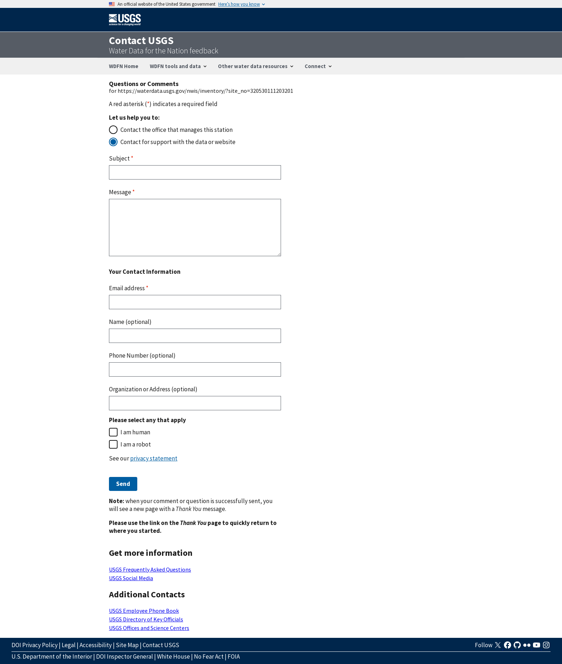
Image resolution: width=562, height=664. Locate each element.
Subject (121, 158)
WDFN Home (123, 66)
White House (173, 656)
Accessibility (96, 645)
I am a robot (135, 444)
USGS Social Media (131, 578)
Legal (69, 645)
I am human (135, 432)
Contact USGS (161, 645)
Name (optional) (130, 322)
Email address (128, 288)
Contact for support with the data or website (177, 142)
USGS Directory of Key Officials (146, 619)
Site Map (127, 645)
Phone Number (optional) (142, 355)
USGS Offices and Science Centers (149, 627)
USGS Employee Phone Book (144, 610)
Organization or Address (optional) (153, 389)
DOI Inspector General (124, 656)
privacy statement (153, 458)
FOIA (234, 656)
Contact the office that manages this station (176, 130)
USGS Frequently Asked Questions (150, 569)
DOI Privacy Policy (34, 645)
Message (122, 192)
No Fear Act (209, 656)
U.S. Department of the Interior (51, 656)
